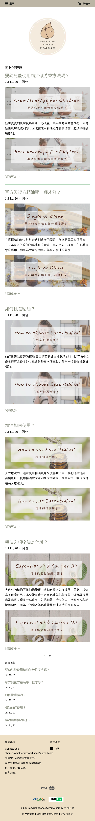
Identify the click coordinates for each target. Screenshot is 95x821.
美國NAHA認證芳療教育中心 (21, 758)
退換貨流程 (28, 813)
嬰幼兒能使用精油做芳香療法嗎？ (37, 75)
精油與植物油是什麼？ (26, 542)
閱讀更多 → (13, 176)
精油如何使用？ (20, 425)
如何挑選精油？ (20, 308)
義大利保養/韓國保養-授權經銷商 (23, 762)
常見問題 (53, 813)
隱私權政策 (67, 813)
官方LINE (10, 772)
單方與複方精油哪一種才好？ (33, 192)
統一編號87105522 (15, 767)
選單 (9, 3)
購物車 (84, 3)
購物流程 (42, 813)
